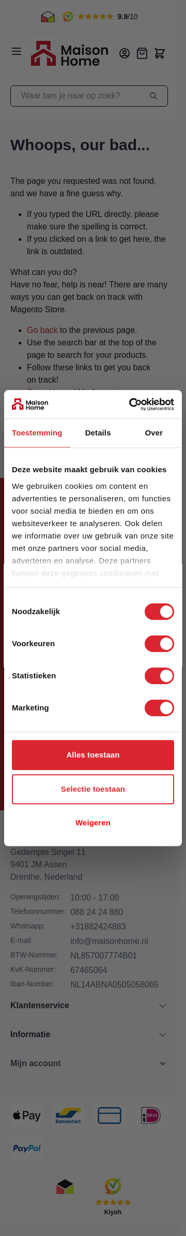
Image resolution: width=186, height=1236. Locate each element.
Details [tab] (98, 432)
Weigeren (93, 822)
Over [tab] (154, 432)
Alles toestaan (92, 754)
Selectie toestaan (93, 788)
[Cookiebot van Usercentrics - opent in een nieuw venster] (131, 404)
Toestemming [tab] (37, 432)
